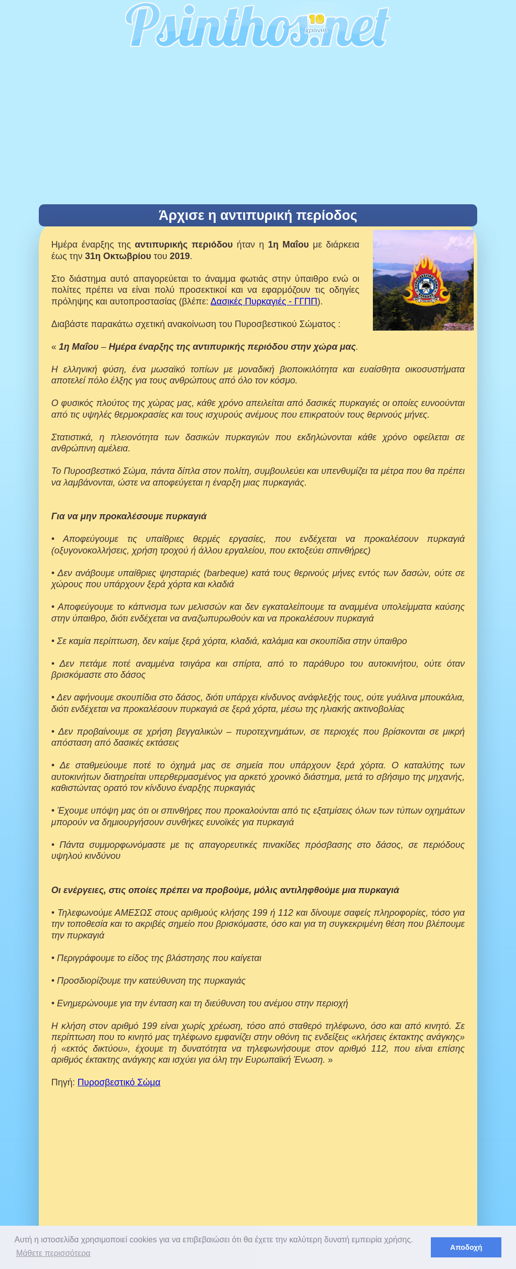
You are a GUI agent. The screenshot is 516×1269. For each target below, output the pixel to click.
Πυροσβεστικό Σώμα (119, 1082)
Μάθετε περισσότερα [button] (53, 1253)
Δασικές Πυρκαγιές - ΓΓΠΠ (264, 301)
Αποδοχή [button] (466, 1247)
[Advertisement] (258, 128)
